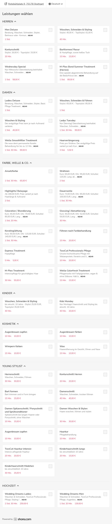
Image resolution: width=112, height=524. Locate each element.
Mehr (30, 35)
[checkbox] (50, 30)
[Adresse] (24, 4)
